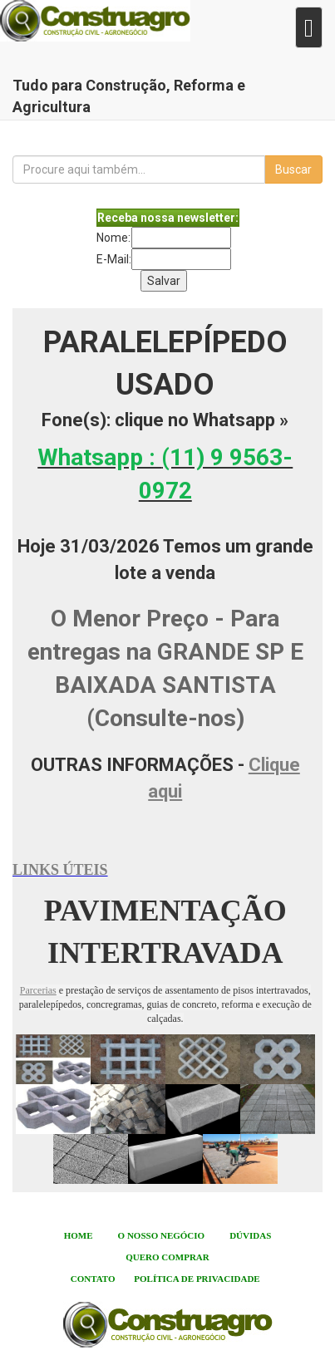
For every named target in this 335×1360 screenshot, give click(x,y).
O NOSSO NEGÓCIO (161, 1235)
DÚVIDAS (250, 1235)
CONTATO (93, 1279)
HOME (78, 1235)
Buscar (293, 169)
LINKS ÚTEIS (60, 870)
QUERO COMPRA (164, 1257)
